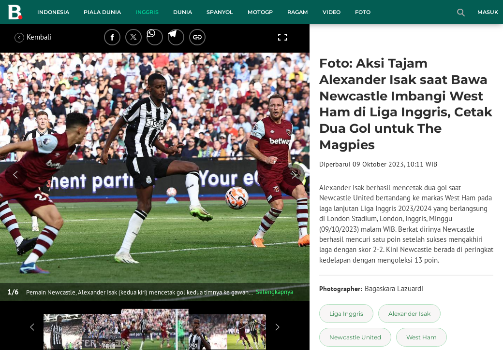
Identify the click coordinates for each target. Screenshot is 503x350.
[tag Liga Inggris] (346, 313)
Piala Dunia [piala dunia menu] (102, 12)
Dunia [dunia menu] (182, 12)
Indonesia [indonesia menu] (53, 12)
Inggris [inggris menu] (147, 12)
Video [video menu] (331, 12)
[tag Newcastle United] (355, 337)
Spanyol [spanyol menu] (220, 12)
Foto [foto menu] (362, 12)
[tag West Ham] (421, 337)
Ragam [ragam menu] (297, 12)
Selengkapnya (274, 292)
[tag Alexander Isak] (409, 313)
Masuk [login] (487, 12)
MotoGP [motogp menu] (260, 12)
